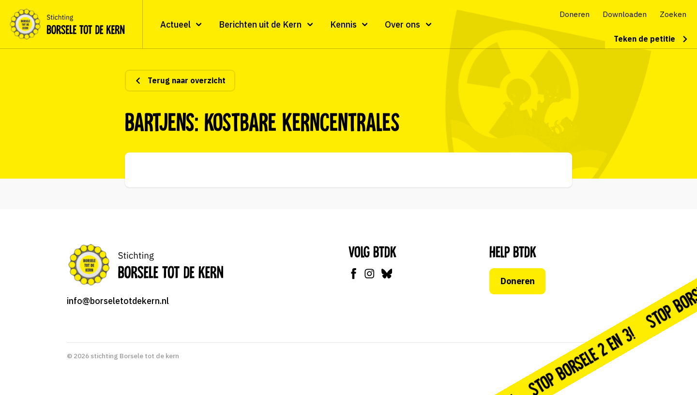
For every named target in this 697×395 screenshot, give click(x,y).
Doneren (517, 281)
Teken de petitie (651, 39)
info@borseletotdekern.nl (118, 300)
